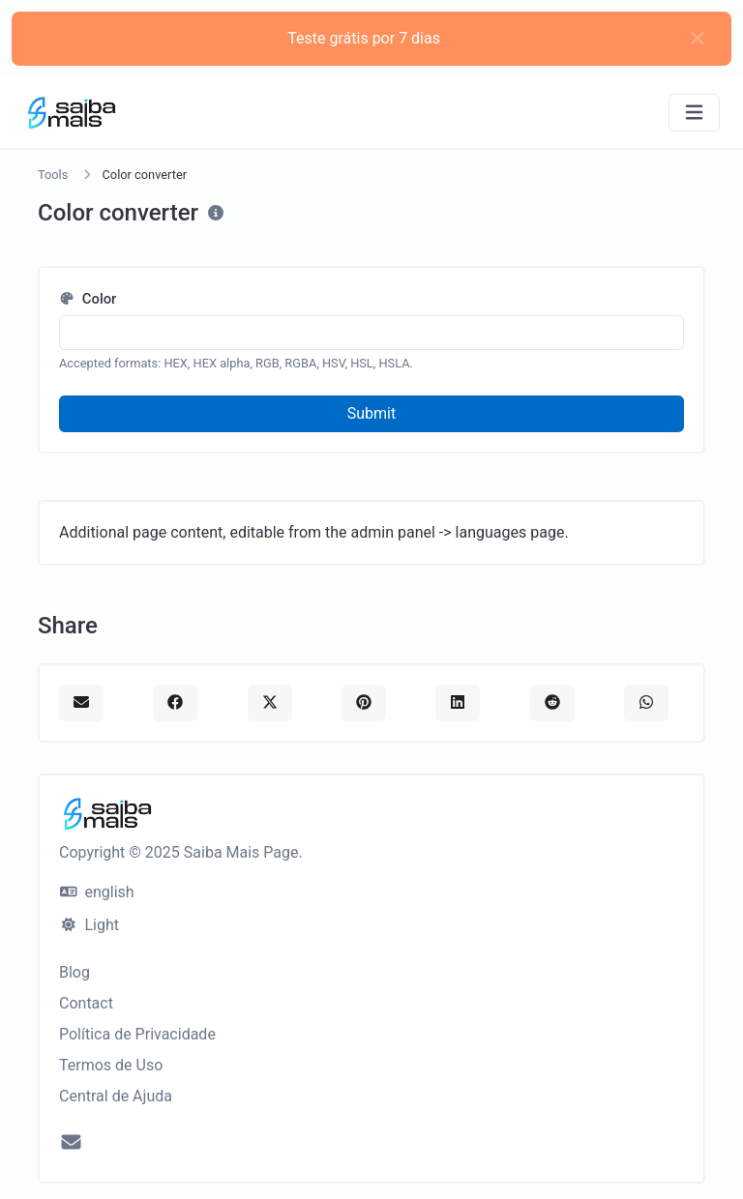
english (97, 892)
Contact (86, 1003)
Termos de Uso (111, 1065)
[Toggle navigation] (694, 113)
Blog (74, 972)
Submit (371, 413)
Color (87, 298)
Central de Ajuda (115, 1096)
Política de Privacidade (137, 1034)
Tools (53, 174)
